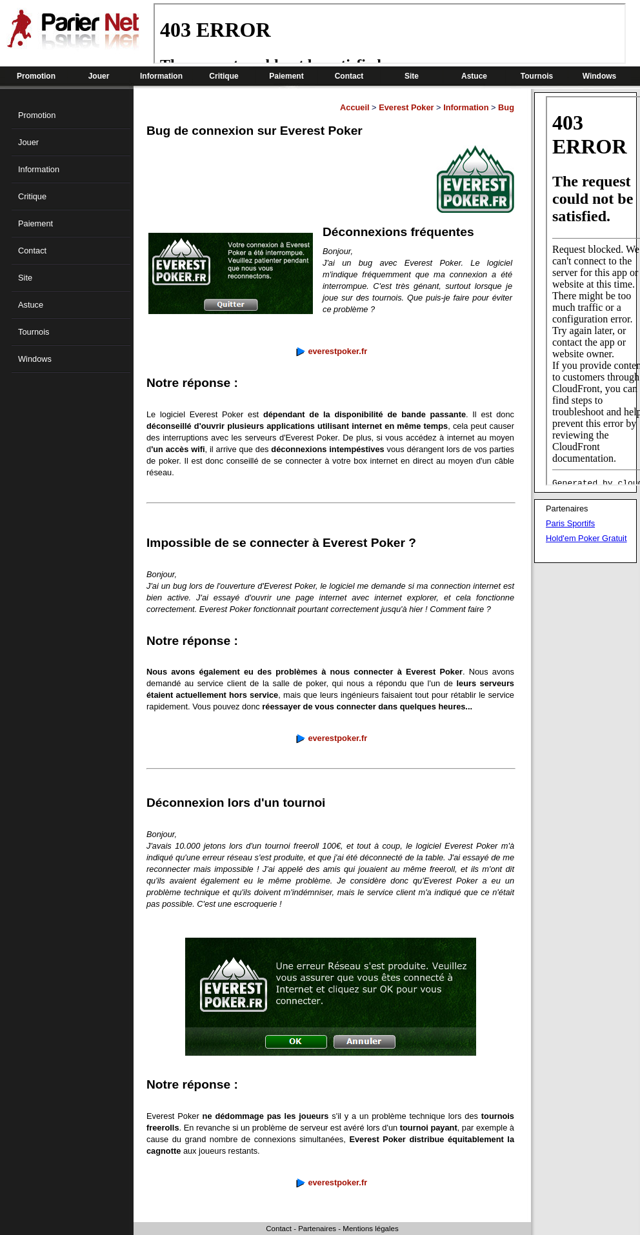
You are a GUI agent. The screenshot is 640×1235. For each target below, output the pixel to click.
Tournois (537, 76)
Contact (349, 76)
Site (412, 76)
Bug (506, 107)
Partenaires (317, 1228)
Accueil (355, 107)
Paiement (286, 76)
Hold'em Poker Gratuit (586, 538)
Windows (600, 76)
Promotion (36, 76)
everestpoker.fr (337, 351)
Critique (223, 76)
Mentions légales (370, 1228)
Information (161, 76)
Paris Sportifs (570, 523)
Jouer (99, 76)
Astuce (474, 76)
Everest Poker (406, 107)
